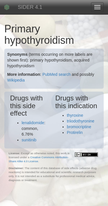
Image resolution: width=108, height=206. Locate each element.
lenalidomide (33, 122)
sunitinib (29, 140)
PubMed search (56, 74)
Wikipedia (16, 80)
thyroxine (75, 115)
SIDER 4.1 (30, 7)
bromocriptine (79, 126)
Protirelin (75, 132)
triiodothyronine (80, 121)
